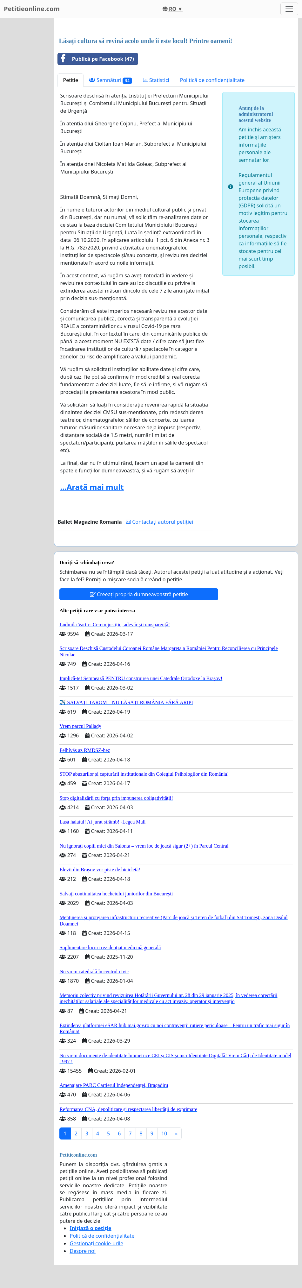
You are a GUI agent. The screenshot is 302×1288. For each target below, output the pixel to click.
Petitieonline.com (32, 8)
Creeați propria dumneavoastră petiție (139, 594)
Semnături (110, 80)
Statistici (156, 80)
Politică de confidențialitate (212, 80)
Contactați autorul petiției (159, 521)
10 (164, 1133)
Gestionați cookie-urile (96, 1243)
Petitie (70, 80)
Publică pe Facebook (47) (96, 59)
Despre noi (82, 1250)
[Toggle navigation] (289, 9)
